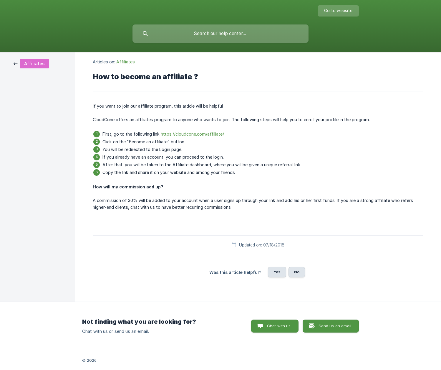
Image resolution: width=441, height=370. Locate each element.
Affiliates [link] (125, 61)
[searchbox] (220, 33)
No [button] (296, 271)
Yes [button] (277, 271)
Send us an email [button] (335, 325)
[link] (31, 63)
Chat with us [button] (279, 325)
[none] (338, 11)
